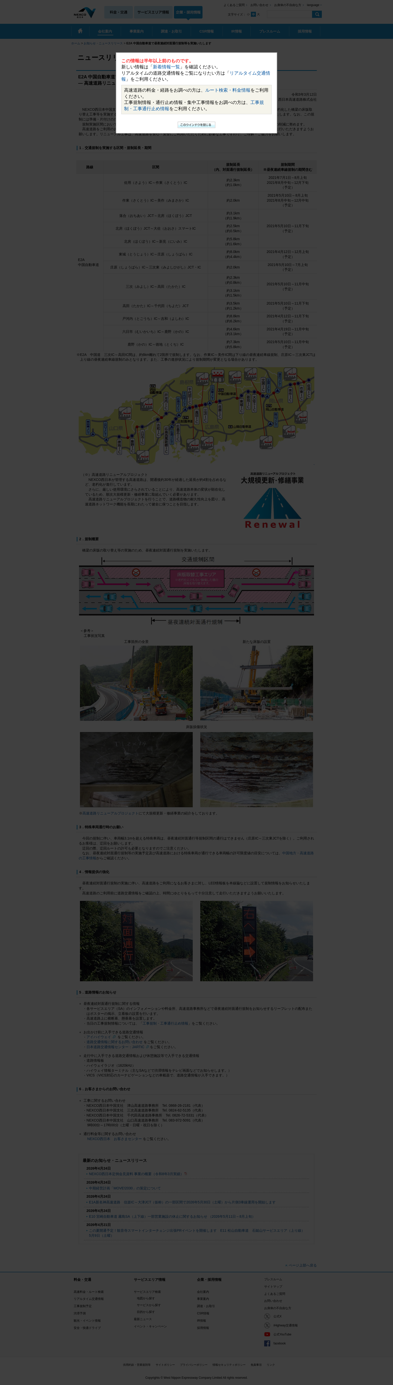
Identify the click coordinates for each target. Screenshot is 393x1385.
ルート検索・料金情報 (227, 90)
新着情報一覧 (166, 66)
